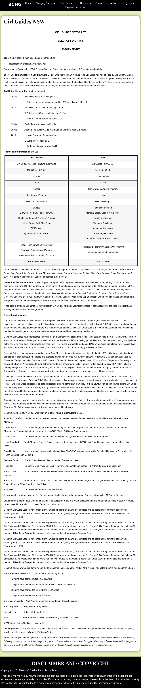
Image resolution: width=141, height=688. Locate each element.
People (101, 3)
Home (28, 3)
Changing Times (45, 3)
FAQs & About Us (75, 7)
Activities (116, 3)
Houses (86, 3)
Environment (68, 3)
